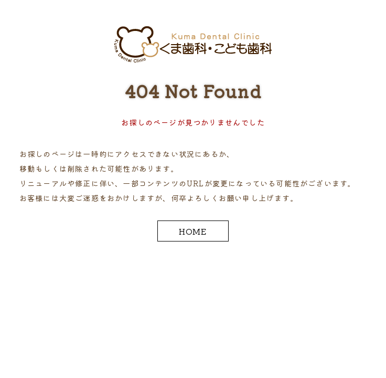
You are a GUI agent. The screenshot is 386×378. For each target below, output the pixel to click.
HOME (193, 231)
